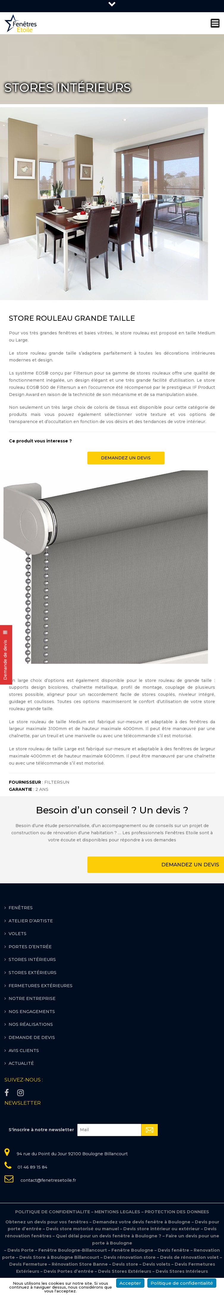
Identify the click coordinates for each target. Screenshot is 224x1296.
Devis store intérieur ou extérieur (161, 1228)
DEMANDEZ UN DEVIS (126, 458)
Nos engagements (32, 1011)
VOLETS (17, 933)
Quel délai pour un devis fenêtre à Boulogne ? (108, 1236)
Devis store (125, 1264)
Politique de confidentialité (182, 1283)
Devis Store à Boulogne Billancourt (59, 1257)
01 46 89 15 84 (32, 1167)
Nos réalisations (31, 1024)
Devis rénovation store (130, 1257)
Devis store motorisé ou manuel (83, 1228)
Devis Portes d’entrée (69, 1271)
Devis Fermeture (28, 1264)
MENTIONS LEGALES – (119, 1211)
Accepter (130, 1283)
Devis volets (156, 1264)
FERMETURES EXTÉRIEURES (40, 985)
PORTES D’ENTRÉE (30, 946)
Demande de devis (32, 1037)
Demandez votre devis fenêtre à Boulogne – (144, 1222)
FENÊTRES (21, 907)
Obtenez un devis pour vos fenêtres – (49, 1222)
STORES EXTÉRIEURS (32, 972)
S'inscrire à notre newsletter (41, 1129)
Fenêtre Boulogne (132, 1250)
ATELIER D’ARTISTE (31, 921)
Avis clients (24, 1050)
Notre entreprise (32, 998)
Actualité (21, 1063)
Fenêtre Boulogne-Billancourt (72, 1250)
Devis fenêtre (174, 1250)
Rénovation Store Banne (80, 1264)
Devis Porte (20, 1250)
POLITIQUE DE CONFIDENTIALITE (54, 1211)
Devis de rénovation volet (189, 1257)
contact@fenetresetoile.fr (47, 1180)
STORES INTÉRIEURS (32, 959)
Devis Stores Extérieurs (124, 1271)
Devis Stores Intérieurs (182, 1271)
